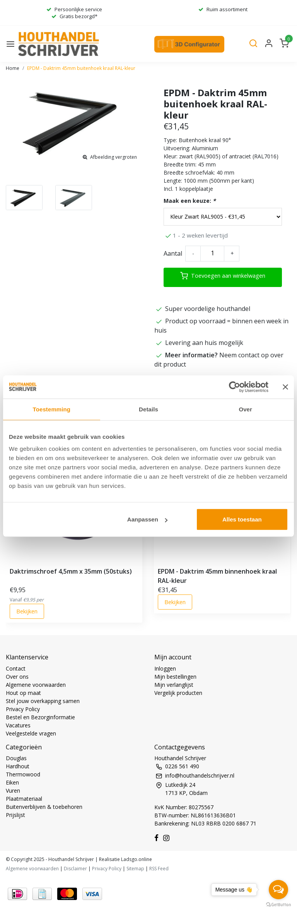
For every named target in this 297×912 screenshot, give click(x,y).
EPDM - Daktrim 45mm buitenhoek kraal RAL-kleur (81, 68)
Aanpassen (147, 519)
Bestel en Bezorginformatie (40, 717)
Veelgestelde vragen (31, 733)
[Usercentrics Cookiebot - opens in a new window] (234, 386)
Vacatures (18, 725)
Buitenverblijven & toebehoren (44, 806)
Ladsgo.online (136, 859)
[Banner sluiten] (285, 386)
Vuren (13, 790)
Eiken (12, 782)
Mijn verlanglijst (173, 684)
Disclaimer (75, 868)
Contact (16, 668)
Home (12, 68)
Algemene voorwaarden (36, 684)
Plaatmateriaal (24, 798)
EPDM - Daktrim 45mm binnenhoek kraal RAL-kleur (217, 576)
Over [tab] (245, 409)
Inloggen (165, 668)
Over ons (17, 676)
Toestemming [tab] (52, 409)
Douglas (16, 758)
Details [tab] (148, 409)
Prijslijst (15, 815)
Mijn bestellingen (175, 676)
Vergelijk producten (178, 692)
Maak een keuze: (190, 200)
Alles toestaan (242, 519)
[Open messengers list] (278, 889)
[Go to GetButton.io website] (278, 904)
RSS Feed (159, 868)
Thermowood (23, 774)
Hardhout (17, 766)
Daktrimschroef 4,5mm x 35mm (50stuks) (71, 571)
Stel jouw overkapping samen (43, 701)
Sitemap (135, 868)
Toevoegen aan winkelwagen (222, 275)
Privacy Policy (23, 709)
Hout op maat (23, 692)
